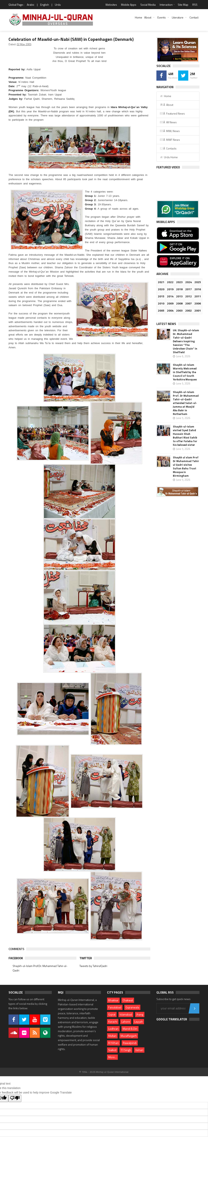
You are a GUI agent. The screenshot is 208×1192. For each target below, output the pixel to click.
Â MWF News (170, 139)
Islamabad (126, 1014)
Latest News (166, 324)
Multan (112, 1036)
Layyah (138, 1021)
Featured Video (168, 167)
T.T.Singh (126, 1050)
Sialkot (112, 1050)
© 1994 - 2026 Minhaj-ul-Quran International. (104, 1072)
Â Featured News (172, 113)
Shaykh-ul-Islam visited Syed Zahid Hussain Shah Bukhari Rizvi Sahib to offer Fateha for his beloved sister (185, 436)
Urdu (58, 4)
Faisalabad (114, 1007)
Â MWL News (170, 131)
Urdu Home (169, 157)
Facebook (16, 958)
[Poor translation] (14, 1098)
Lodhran (113, 1028)
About (147, 17)
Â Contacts (168, 148)
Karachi (112, 1021)
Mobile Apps (128, 4)
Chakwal (128, 1000)
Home (138, 17)
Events (161, 17)
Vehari (139, 1050)
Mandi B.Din (130, 1028)
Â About (166, 105)
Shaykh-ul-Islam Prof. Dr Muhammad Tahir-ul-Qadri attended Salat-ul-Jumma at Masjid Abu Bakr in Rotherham (186, 403)
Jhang (139, 1014)
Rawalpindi (129, 1043)
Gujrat (111, 1014)
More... (112, 1057)
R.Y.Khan (113, 1043)
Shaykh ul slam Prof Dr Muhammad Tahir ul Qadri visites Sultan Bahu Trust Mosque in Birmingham (186, 466)
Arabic (30, 4)
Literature (177, 17)
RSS (194, 4)
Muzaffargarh (129, 1036)
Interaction (166, 4)
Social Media (148, 4)
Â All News (168, 122)
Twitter (85, 958)
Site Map (183, 4)
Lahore (125, 1021)
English (44, 4)
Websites (111, 4)
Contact (194, 17)
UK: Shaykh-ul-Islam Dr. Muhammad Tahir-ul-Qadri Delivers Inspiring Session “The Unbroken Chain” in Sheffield (186, 341)
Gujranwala (132, 1007)
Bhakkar (113, 1000)
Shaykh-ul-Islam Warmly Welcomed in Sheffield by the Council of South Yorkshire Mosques (185, 372)
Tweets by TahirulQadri (93, 966)
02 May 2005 (24, 44)
